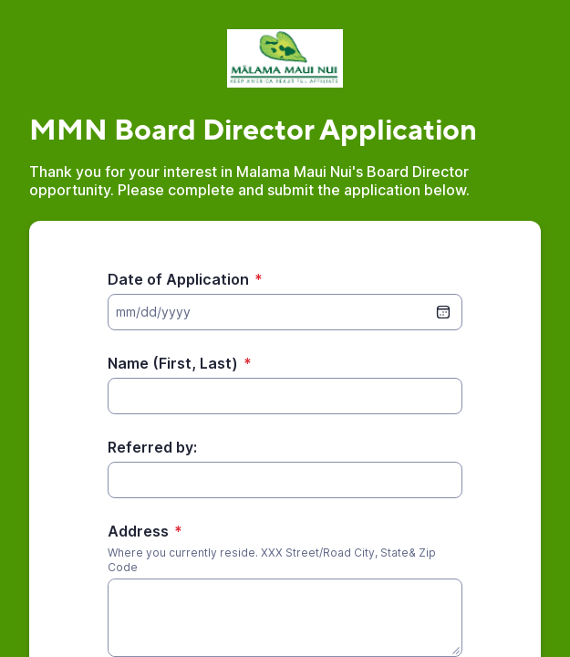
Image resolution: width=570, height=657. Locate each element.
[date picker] (443, 312)
